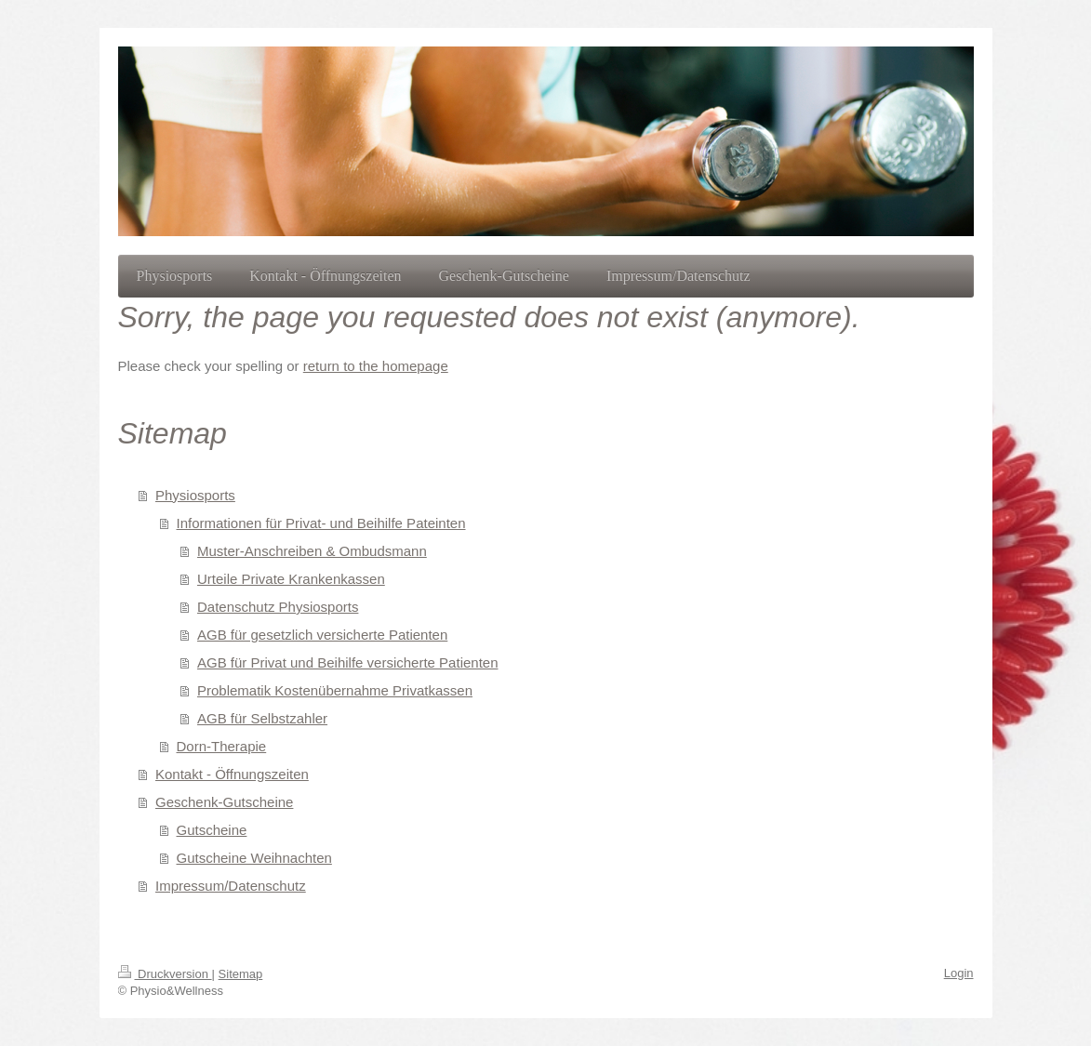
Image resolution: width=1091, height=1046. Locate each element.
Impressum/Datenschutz (230, 886)
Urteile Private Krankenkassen (291, 579)
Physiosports (195, 495)
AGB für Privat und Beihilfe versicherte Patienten (348, 662)
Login (959, 973)
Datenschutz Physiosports (277, 607)
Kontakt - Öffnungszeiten (232, 774)
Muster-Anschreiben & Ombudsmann (312, 551)
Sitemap (241, 974)
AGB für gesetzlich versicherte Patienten (322, 634)
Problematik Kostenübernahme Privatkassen (334, 690)
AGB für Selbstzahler (262, 718)
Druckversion (165, 974)
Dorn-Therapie (222, 746)
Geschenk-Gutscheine (224, 802)
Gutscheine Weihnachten (254, 858)
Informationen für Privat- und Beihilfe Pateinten (321, 523)
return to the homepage (375, 366)
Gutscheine (212, 830)
